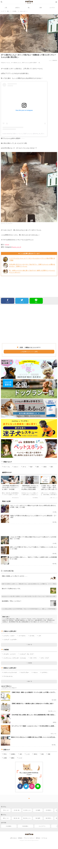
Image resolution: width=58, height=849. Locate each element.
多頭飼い (13, 754)
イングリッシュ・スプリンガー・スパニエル (14, 658)
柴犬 (37, 467)
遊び (30, 467)
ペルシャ (35, 672)
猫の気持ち (48, 818)
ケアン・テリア (44, 658)
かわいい (15, 467)
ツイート (22, 300)
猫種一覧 (29, 681)
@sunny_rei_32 (16, 247)
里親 (48, 754)
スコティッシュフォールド (9, 672)
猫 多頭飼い (25, 826)
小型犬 (44, 467)
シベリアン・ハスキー (8, 636)
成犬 (20, 754)
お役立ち (17, 7)
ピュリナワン (42, 826)
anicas (7, 244)
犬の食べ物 (16, 810)
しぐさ (27, 754)
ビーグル (31, 636)
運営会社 (38, 838)
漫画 (41, 7)
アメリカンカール (7, 676)
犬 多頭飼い (9, 826)
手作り (4, 754)
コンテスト (52, 7)
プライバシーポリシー (29, 838)
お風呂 (4, 758)
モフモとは (44, 838)
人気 (6, 7)
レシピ (19, 758)
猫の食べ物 (16, 818)
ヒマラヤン (43, 672)
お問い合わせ (13, 838)
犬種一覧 (29, 644)
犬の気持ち (48, 810)
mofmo (29, 2)
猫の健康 (38, 818)
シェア (7, 300)
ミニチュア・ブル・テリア (25, 654)
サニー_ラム (6, 467)
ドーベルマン (21, 636)
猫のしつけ (6, 818)
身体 (42, 754)
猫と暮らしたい (27, 818)
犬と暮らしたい (27, 810)
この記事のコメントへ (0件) (29, 351)
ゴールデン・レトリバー (9, 654)
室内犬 (34, 754)
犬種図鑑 (29, 663)
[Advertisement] (29, 323)
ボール (23, 467)
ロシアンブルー (24, 672)
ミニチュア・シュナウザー (9, 639)
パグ (39, 636)
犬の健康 (38, 810)
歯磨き (12, 758)
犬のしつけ (6, 810)
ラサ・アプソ (32, 658)
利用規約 (20, 838)
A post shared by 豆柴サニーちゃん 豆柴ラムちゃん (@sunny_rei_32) (23, 133)
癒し (29, 7)
